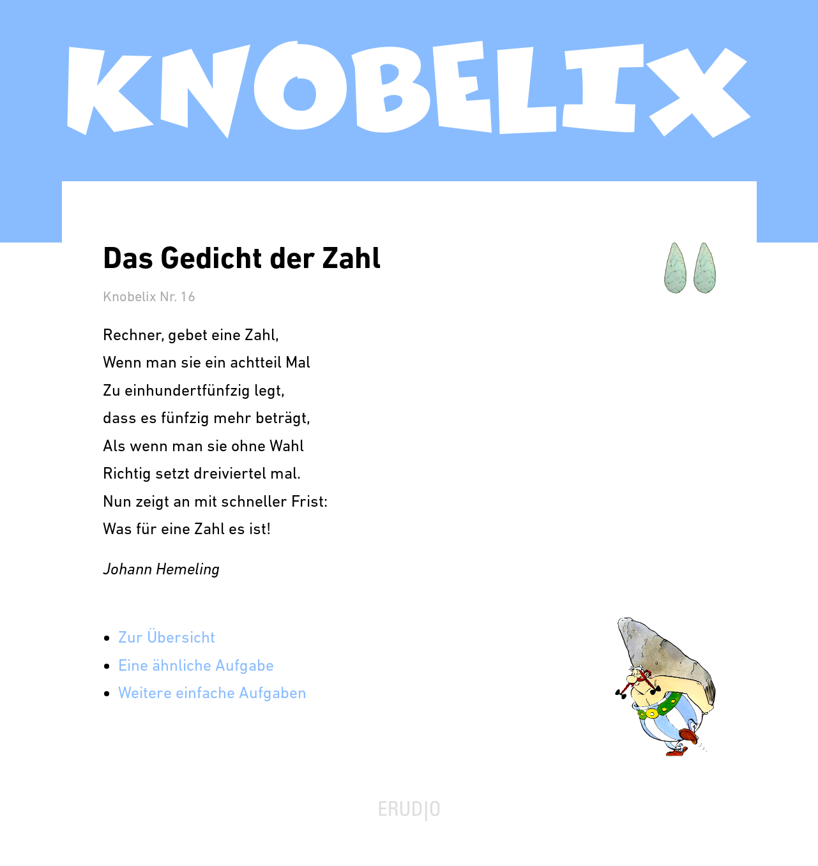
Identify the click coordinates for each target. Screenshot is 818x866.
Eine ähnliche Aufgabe (196, 667)
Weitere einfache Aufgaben (212, 694)
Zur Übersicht (166, 638)
